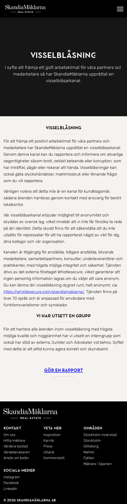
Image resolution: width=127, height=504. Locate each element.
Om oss (9, 435)
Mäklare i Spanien (97, 464)
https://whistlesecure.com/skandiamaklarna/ (44, 291)
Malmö (88, 452)
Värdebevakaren (17, 452)
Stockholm (92, 440)
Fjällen (88, 458)
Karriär (49, 440)
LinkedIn (10, 489)
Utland (49, 452)
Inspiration (52, 435)
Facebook (11, 483)
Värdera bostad (16, 446)
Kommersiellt (54, 458)
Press (48, 446)
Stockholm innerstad (100, 435)
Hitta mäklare (14, 440)
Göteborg (90, 446)
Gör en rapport (63, 370)
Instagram (12, 477)
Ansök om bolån (16, 458)
